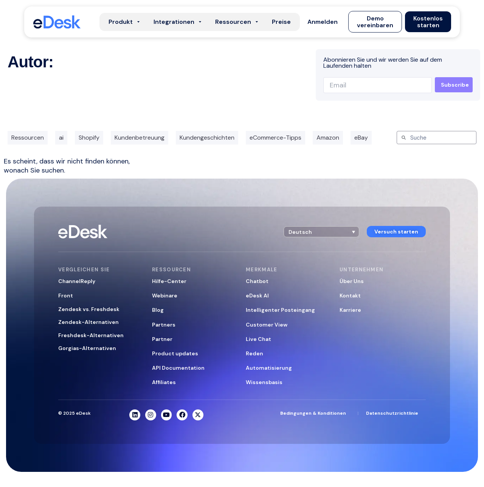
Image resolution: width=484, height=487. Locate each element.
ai (61, 138)
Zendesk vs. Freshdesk (88, 309)
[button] (322, 22)
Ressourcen (27, 138)
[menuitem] (321, 231)
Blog (158, 310)
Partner (162, 339)
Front (65, 295)
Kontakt (350, 295)
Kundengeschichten (207, 138)
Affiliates (164, 382)
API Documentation (178, 367)
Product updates (175, 353)
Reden (254, 353)
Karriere (350, 310)
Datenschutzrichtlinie (392, 413)
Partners (163, 324)
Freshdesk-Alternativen (91, 335)
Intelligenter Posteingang (280, 310)
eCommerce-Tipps (275, 138)
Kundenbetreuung (139, 138)
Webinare (164, 295)
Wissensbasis (264, 382)
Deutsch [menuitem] (300, 232)
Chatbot (257, 281)
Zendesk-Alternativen (88, 322)
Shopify (89, 138)
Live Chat (258, 339)
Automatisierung (269, 367)
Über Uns (352, 281)
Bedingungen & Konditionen (313, 413)
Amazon (327, 138)
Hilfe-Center (169, 281)
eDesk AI (257, 295)
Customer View (266, 324)
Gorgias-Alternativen (87, 348)
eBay (361, 138)
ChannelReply (76, 281)
